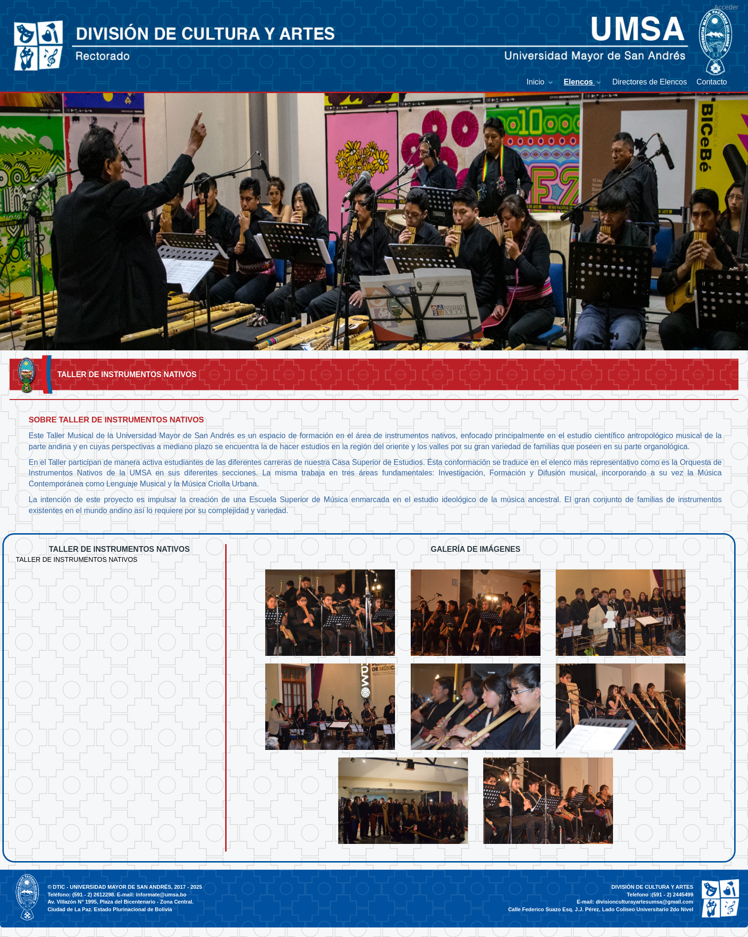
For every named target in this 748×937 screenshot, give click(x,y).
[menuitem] (540, 82)
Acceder (726, 7)
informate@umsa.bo (161, 894)
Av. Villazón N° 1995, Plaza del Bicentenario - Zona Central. (121, 902)
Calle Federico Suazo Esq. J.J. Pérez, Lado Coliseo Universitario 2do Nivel (600, 909)
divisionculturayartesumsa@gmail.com (645, 902)
